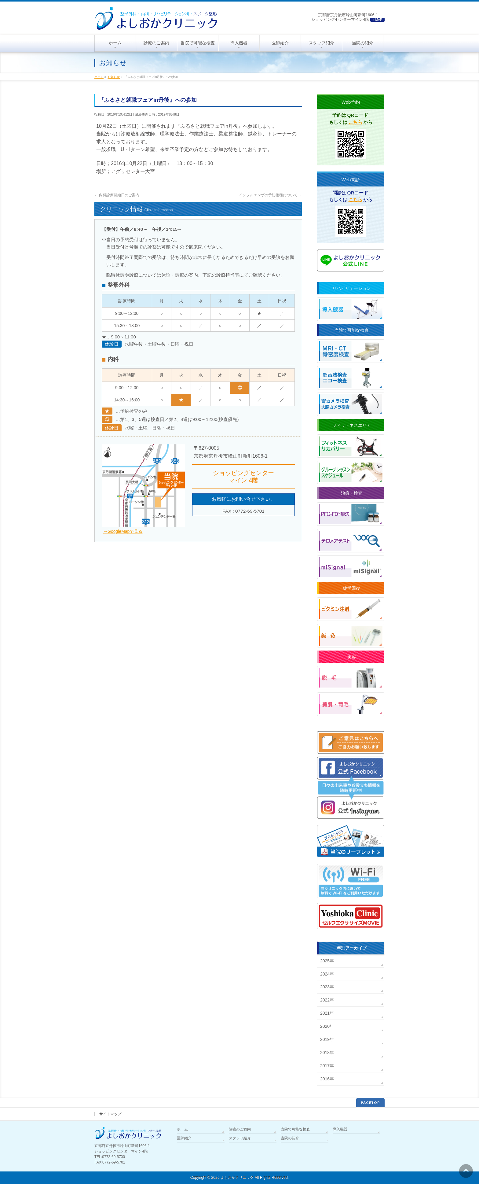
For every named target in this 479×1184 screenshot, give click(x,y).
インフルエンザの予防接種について (270, 195)
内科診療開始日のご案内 (116, 195)
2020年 (327, 1026)
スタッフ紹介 (240, 1138)
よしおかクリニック (237, 1177)
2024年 (327, 974)
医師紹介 (184, 1138)
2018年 (327, 1052)
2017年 (327, 1065)
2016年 (327, 1078)
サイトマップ (110, 1114)
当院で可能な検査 (295, 1129)
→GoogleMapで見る (122, 531)
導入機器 (340, 1129)
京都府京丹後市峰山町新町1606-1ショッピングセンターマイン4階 (348, 17)
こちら (355, 122)
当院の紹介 (290, 1138)
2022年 (327, 1000)
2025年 (327, 960)
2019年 (327, 1039)
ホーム (182, 1129)
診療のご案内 (240, 1129)
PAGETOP (370, 1103)
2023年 (327, 986)
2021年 (327, 1013)
